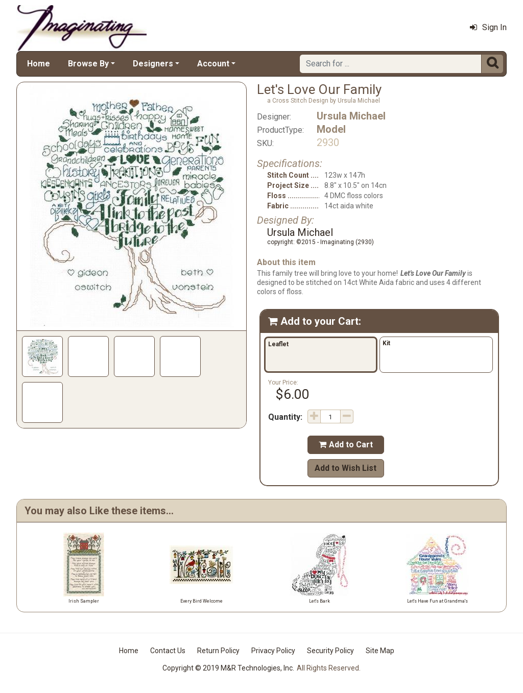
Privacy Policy (273, 651)
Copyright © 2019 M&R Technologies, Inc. (228, 668)
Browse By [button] (88, 63)
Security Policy (330, 651)
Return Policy (218, 651)
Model (331, 129)
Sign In (488, 27)
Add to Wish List (345, 468)
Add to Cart (346, 444)
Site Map (380, 651)
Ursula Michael (351, 116)
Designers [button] (153, 63)
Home (38, 63)
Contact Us (167, 651)
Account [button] (213, 63)
